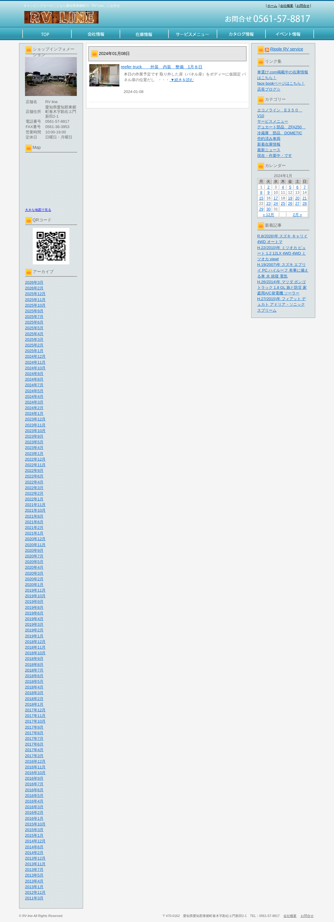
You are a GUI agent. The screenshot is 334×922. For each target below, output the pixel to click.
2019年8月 (34, 607)
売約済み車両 (268, 138)
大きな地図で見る (38, 210)
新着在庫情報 (268, 144)
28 (304, 203)
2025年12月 (35, 293)
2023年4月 (34, 447)
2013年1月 (34, 887)
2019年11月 (35, 590)
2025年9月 (34, 311)
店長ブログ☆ (268, 89)
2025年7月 (34, 316)
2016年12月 (35, 761)
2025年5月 (34, 328)
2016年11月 (35, 767)
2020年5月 (34, 561)
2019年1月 (34, 636)
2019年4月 (34, 619)
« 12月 (268, 214)
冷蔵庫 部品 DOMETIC (279, 133)
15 (261, 198)
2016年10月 (35, 772)
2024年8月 (34, 379)
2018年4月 (34, 687)
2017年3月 (34, 756)
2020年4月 (34, 567)
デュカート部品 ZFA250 (281, 127)
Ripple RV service (286, 49)
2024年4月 (34, 396)
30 (268, 209)
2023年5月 (34, 442)
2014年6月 (34, 847)
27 (297, 203)
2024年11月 (35, 362)
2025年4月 (34, 334)
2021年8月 (34, 516)
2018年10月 (35, 653)
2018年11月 (35, 647)
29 (261, 209)
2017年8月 (34, 733)
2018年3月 (34, 693)
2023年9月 (34, 436)
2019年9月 (34, 601)
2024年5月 (34, 391)
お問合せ (303, 5)
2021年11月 (35, 504)
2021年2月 (34, 527)
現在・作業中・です (274, 155)
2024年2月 (34, 408)
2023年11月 (35, 425)
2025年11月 (35, 299)
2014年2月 (34, 852)
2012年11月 (35, 892)
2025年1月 (34, 351)
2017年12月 (35, 710)
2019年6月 (34, 613)
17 (276, 198)
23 (268, 203)
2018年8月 (34, 664)
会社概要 (286, 5)
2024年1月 (34, 413)
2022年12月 (35, 459)
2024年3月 (34, 402)
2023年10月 (35, 430)
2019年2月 (34, 630)
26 (290, 203)
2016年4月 (34, 801)
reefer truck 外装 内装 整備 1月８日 (162, 66)
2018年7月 (34, 670)
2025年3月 (34, 339)
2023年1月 (34, 453)
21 (304, 198)
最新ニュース (268, 150)
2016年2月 (34, 812)
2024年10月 (35, 368)
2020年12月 (35, 539)
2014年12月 (35, 841)
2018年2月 (34, 698)
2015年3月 (34, 830)
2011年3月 (34, 898)
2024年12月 (35, 356)
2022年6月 (34, 476)
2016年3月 (34, 807)
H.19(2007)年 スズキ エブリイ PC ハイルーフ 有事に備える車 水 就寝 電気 (282, 270)
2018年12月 (35, 641)
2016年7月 (34, 784)
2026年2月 (34, 288)
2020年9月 (34, 550)
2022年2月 (34, 493)
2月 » (297, 214)
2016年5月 (34, 795)
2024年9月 (34, 373)
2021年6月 (34, 522)
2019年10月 (35, 596)
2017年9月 (34, 727)
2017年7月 (34, 738)
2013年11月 (35, 864)
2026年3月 (34, 282)
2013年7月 (34, 869)
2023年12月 (35, 419)
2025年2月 (34, 345)
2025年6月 (34, 322)
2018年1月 (34, 704)
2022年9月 (34, 470)
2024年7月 (34, 385)
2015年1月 (34, 835)
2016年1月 (34, 818)
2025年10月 (35, 305)
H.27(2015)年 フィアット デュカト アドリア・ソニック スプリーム (281, 304)
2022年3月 (34, 488)
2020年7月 (34, 556)
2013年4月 (34, 881)
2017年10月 (35, 721)
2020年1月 (34, 584)
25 (283, 203)
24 (276, 203)
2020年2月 (34, 579)
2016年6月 (34, 790)
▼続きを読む (181, 80)
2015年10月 (35, 824)
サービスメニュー (272, 121)
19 (290, 198)
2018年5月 (34, 681)
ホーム (272, 5)
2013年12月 (35, 858)
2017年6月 (34, 744)
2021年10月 (35, 510)
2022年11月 (35, 465)
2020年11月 (35, 545)
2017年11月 (35, 715)
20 (297, 198)
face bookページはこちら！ (281, 83)
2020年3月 (34, 573)
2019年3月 (34, 624)
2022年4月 (34, 482)
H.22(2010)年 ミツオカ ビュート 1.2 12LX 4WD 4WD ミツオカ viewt (281, 253)
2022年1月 (34, 499)
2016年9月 (34, 778)
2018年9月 (34, 658)
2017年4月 (34, 750)
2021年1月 (34, 533)
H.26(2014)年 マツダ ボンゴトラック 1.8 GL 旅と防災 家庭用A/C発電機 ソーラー (282, 287)
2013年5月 (34, 875)
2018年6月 (34, 676)
